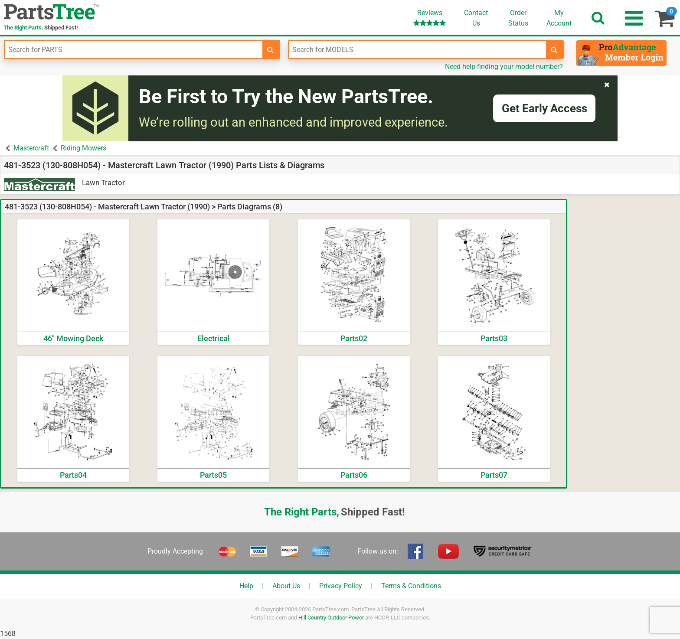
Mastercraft (31, 148)
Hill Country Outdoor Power (331, 617)
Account (559, 18)
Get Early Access (544, 108)
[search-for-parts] (270, 49)
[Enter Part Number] (133, 49)
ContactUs (476, 18)
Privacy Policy (340, 586)
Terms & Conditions (411, 586)
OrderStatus (518, 18)
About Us (286, 586)
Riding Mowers (83, 148)
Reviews (429, 17)
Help (246, 586)
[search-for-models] (554, 49)
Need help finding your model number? (504, 66)
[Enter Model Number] (417, 49)
